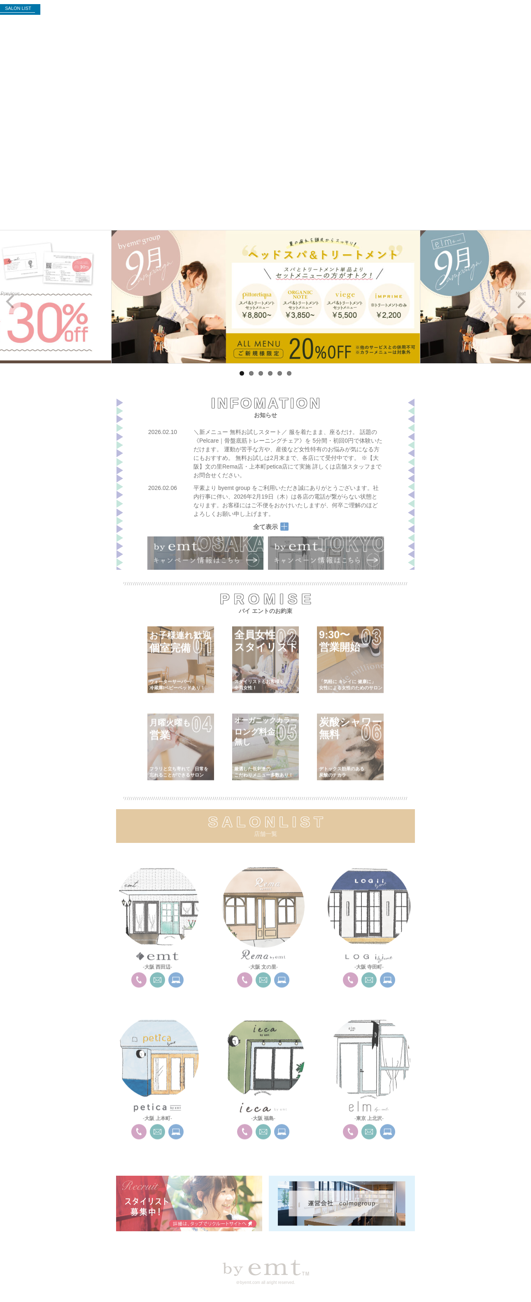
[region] (265, 297)
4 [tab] (270, 373)
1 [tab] (242, 373)
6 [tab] (289, 373)
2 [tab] (251, 373)
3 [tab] (261, 373)
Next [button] (521, 294)
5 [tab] (279, 373)
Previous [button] (10, 294)
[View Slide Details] (265, 297)
